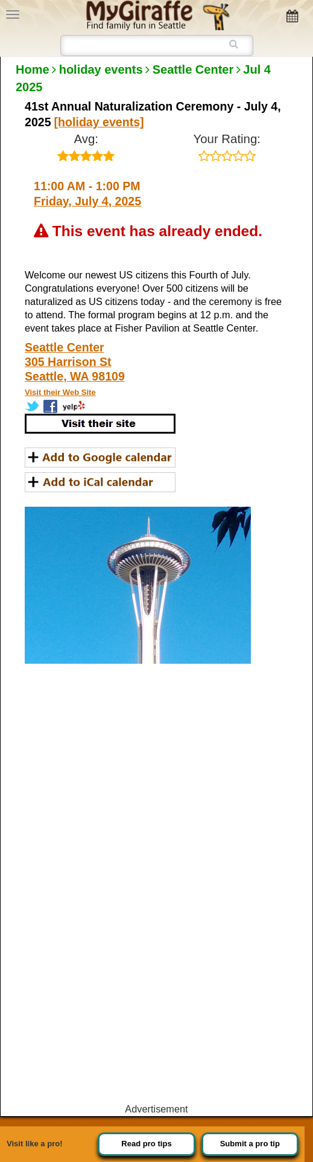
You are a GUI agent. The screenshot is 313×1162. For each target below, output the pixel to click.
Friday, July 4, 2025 (87, 201)
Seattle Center (193, 69)
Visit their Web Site (60, 392)
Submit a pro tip (250, 1143)
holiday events (101, 69)
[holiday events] (99, 122)
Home (32, 69)
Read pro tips (146, 1143)
